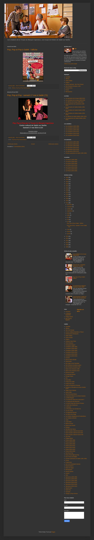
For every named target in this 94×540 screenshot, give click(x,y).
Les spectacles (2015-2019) (72, 149)
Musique (68, 427)
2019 (67, 192)
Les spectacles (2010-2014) (72, 147)
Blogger (53, 532)
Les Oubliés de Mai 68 (71, 418)
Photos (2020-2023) (70, 449)
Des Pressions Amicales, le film (73, 86)
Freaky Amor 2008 (70, 381)
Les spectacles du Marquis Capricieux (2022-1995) (79, 286)
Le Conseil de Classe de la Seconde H (75, 399)
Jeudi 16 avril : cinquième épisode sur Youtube (79, 265)
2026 (67, 177)
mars (68, 229)
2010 (67, 242)
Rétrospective (69, 91)
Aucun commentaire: (20, 85)
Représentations (27, 87)
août (68, 213)
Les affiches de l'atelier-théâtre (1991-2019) (76, 116)
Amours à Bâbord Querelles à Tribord (75, 332)
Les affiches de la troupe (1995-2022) (75, 102)
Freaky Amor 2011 (70, 383)
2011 (67, 240)
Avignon (67, 82)
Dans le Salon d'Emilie (71, 359)
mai (68, 219)
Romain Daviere (69, 471)
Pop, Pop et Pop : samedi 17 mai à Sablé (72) (27, 95)
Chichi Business (69, 343)
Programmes (69, 462)
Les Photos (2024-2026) (71, 170)
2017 (67, 196)
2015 (67, 200)
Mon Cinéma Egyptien (69, 319)
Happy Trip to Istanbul (71, 390)
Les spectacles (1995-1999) (72, 142)
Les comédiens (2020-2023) (72, 135)
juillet (68, 215)
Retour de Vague (70, 467)
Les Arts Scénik (69, 410)
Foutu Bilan (68, 380)
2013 (67, 236)
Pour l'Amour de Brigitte (71, 456)
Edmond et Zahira (70, 372)
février (68, 231)
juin (68, 217)
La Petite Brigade (70, 397)
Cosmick (68, 357)
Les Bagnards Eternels (71, 412)
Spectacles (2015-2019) (71, 484)
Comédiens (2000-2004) (71, 348)
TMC (75, 48)
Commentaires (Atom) (19, 146)
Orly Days (68, 436)
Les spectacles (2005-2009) (72, 145)
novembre (69, 206)
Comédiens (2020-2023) (71, 356)
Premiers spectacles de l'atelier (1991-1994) (76, 153)
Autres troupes (69, 337)
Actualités (68, 77)
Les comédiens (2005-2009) (72, 130)
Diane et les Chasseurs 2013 (72, 370)
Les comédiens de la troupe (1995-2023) (75, 100)
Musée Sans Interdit (70, 425)
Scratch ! (68, 473)
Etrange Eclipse (69, 376)
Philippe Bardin (69, 316)
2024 (67, 181)
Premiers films (69, 88)
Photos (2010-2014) (70, 445)
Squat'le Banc (69, 488)
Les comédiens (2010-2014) (72, 131)
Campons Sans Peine (71, 341)
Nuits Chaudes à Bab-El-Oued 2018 (74, 432)
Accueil (33, 144)
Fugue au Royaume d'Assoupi (73, 385)
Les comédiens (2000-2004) (72, 128)
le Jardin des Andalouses (72, 405)
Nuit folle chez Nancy (71, 429)
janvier (69, 233)
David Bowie (69, 361)
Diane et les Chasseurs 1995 (72, 369)
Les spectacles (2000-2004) (72, 144)
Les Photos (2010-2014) (71, 165)
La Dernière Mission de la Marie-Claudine (76, 396)
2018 (67, 194)
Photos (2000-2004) (70, 442)
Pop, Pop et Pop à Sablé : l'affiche (22, 50)
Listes (67, 420)
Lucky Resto (68, 421)
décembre (69, 204)
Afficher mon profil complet (70, 63)
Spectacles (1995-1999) (71, 477)
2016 (67, 198)
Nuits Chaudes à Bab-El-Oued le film (74, 434)
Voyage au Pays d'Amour (72, 493)
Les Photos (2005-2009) (71, 163)
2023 (67, 183)
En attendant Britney (70, 374)
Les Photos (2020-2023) (71, 169)
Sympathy (68, 491)
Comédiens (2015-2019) (71, 354)
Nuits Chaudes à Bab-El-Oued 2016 (74, 431)
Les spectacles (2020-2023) (72, 151)
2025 (67, 179)
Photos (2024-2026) (70, 451)
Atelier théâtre (69, 80)
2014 (67, 202)
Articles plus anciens (53, 144)
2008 (67, 247)
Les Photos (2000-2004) (71, 161)
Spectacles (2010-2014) (71, 482)
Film (67, 378)
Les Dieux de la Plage (71, 414)
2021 (67, 188)
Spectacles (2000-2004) (71, 478)
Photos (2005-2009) (70, 444)
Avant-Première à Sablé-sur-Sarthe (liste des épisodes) (80, 297)
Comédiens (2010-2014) (71, 352)
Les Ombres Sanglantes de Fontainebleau (76, 416)
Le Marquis (68, 407)
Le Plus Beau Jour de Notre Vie (73, 408)
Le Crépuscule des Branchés (72, 401)
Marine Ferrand (69, 423)
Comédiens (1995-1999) (71, 346)
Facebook (68, 311)
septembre (70, 211)
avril (68, 221)
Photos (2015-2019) (70, 447)
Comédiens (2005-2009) (71, 350)
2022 (67, 185)
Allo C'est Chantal (70, 330)
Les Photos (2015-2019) (71, 167)
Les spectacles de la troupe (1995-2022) (75, 98)
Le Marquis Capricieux (68, 314)
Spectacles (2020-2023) (71, 486)
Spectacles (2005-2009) (71, 480)
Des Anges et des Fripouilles (72, 363)
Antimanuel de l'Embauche (72, 333)
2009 (67, 244)
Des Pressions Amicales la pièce (73, 365)
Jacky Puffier (69, 392)
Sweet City (68, 489)
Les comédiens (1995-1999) (72, 126)
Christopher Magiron (70, 345)
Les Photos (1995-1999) (71, 159)
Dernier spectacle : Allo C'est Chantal (74, 84)
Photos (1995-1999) (70, 440)
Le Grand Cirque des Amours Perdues (75, 403)
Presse (67, 90)
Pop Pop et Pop (19, 87)
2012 (67, 238)
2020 (67, 190)
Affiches (13, 87)
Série (67, 475)
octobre (69, 209)
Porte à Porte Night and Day (72, 455)
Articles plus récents (12, 144)
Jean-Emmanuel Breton (71, 394)
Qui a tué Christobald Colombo (73, 464)
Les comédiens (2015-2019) (72, 133)
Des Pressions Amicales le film (73, 367)
